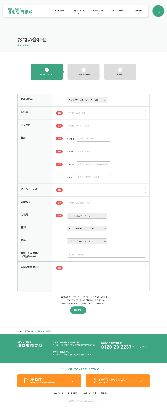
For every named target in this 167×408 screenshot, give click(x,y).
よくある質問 (74, 393)
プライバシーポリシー (81, 297)
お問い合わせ (29, 331)
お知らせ (58, 393)
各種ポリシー (107, 393)
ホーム (19, 331)
